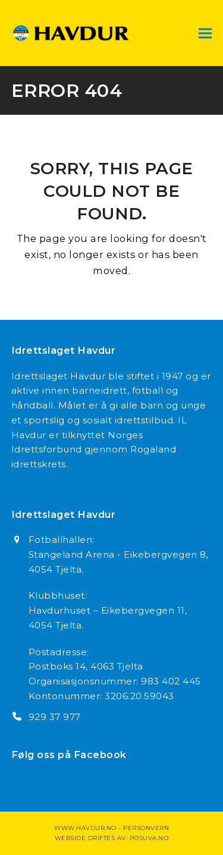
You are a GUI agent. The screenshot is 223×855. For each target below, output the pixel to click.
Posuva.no (149, 838)
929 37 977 (55, 716)
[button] (205, 33)
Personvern (146, 828)
